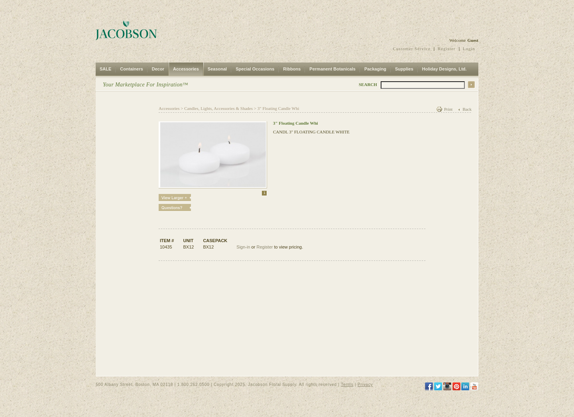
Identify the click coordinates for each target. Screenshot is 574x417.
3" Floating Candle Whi (278, 108)
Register (447, 48)
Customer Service (412, 48)
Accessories (186, 69)
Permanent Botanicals (332, 69)
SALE (105, 69)
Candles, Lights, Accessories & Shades (218, 108)
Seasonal (217, 69)
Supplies (404, 69)
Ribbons (292, 69)
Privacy (365, 384)
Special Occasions (255, 69)
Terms (347, 384)
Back (467, 109)
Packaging (375, 69)
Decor (158, 69)
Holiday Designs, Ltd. (444, 69)
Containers (131, 69)
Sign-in (243, 247)
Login (469, 48)
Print (448, 109)
